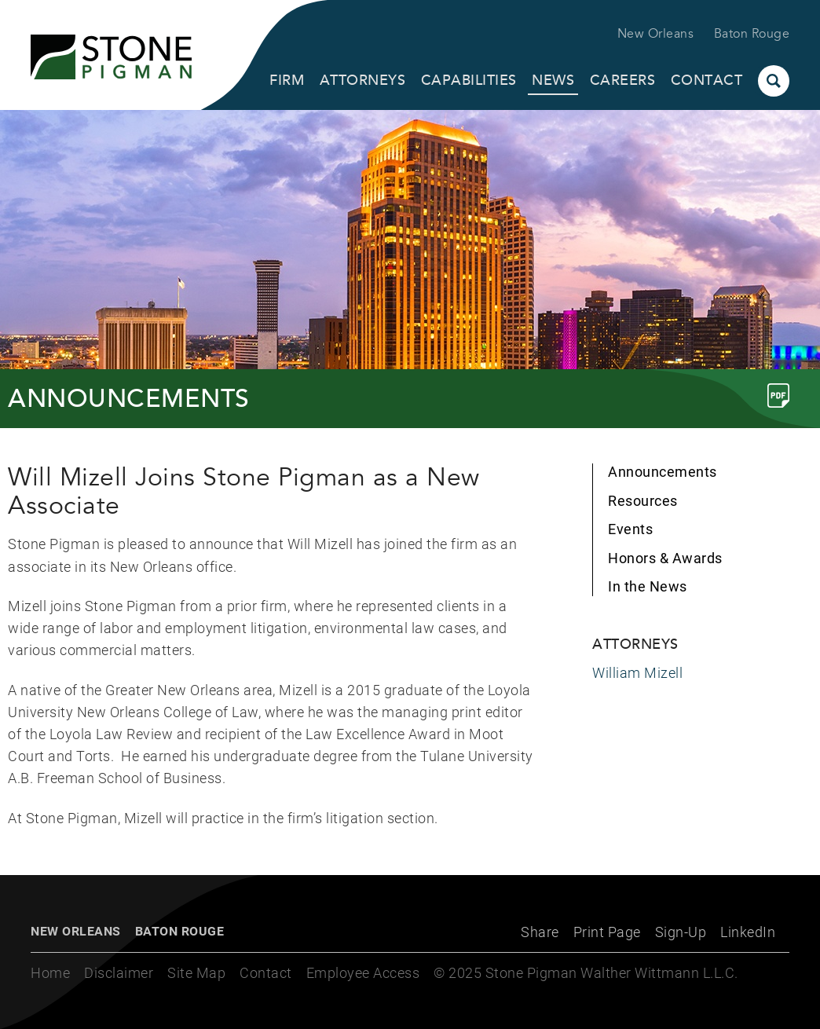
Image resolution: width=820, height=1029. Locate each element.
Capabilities (469, 80)
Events (630, 529)
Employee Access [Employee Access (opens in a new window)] (363, 973)
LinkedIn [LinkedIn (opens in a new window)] (747, 932)
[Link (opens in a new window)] (778, 395)
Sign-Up (681, 932)
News (553, 80)
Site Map (196, 973)
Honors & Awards (665, 558)
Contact (707, 80)
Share (540, 932)
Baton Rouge (752, 34)
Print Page (607, 932)
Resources (643, 501)
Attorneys (363, 80)
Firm (286, 80)
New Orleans (655, 34)
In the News (647, 586)
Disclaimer (118, 973)
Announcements (662, 471)
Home (50, 973)
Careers (623, 80)
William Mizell (637, 673)
